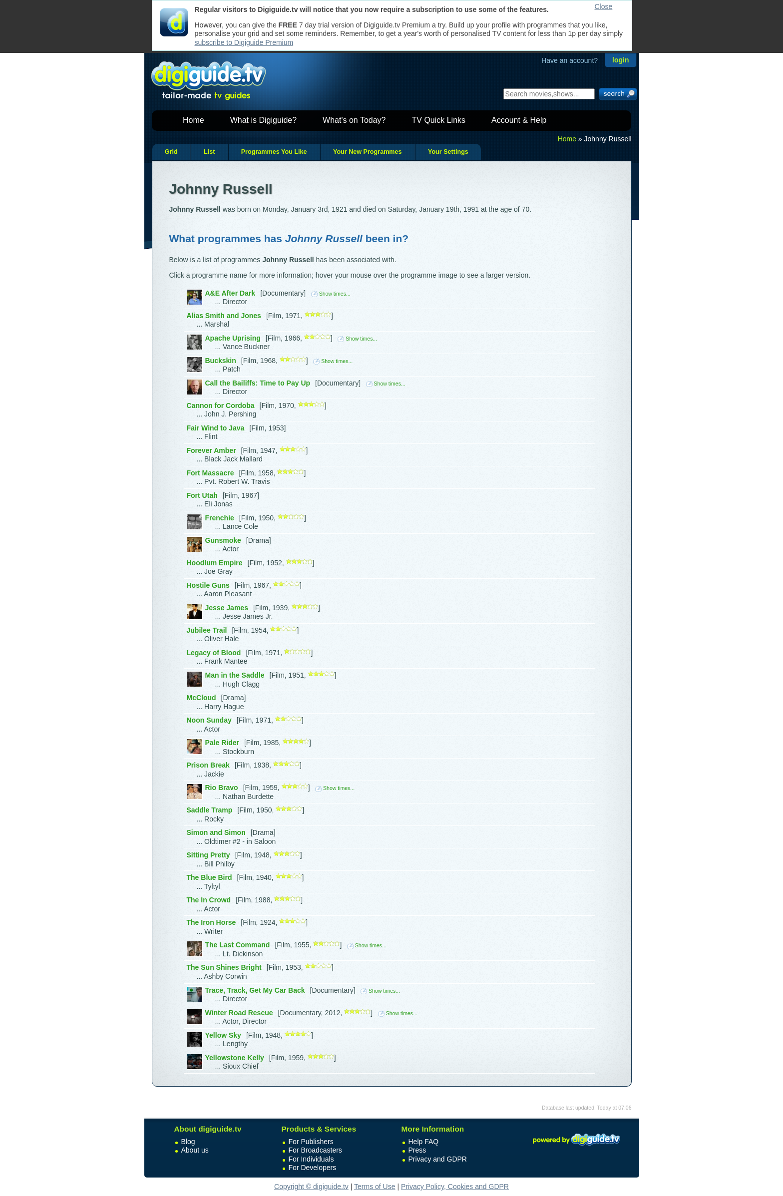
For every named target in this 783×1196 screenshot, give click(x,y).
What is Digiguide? (263, 120)
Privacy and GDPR (437, 1159)
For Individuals (311, 1159)
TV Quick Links (438, 120)
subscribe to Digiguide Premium (244, 42)
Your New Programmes (367, 151)
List (209, 151)
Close (604, 6)
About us (195, 1150)
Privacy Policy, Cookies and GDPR (455, 1187)
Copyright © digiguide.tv (311, 1187)
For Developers (313, 1168)
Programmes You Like (274, 151)
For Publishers (311, 1142)
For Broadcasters (315, 1150)
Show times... (331, 294)
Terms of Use (374, 1187)
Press (417, 1150)
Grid (171, 151)
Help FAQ (423, 1142)
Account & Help (518, 120)
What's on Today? (354, 120)
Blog (188, 1142)
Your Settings (448, 151)
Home (193, 120)
